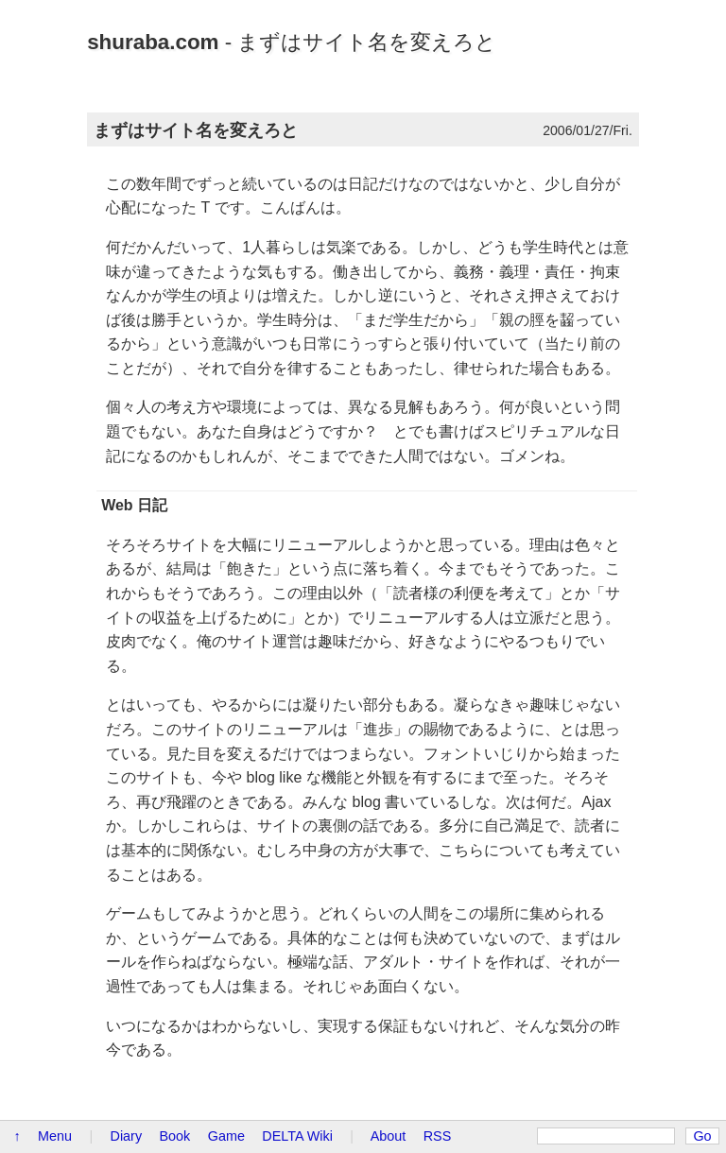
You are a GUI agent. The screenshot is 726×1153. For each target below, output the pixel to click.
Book (175, 1136)
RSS (438, 1136)
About (388, 1136)
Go (702, 1136)
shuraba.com (152, 42)
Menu (55, 1136)
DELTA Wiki (297, 1136)
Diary (127, 1136)
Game (226, 1136)
